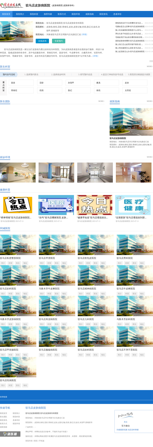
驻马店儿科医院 (86, 319)
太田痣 (128, 90)
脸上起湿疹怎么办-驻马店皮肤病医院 (130, 51)
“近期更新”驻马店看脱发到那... (130, 217)
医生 (18, 263)
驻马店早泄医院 (47, 258)
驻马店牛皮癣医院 (126, 288)
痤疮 (98, 90)
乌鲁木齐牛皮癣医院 (49, 288)
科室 (10, 263)
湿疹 (42, 83)
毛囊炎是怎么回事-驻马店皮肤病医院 (130, 27)
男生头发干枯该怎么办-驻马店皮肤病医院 (131, 34)
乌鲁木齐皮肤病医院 (10, 319)
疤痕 (42, 90)
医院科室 (34, 14)
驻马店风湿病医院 (48, 319)
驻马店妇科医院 (8, 288)
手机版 (41, 441)
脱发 (13, 83)
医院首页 (6, 14)
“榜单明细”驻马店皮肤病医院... (15, 217)
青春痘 (14, 90)
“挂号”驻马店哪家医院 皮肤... (53, 217)
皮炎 (127, 83)
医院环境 (76, 14)
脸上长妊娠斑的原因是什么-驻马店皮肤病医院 (133, 30)
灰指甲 (71, 83)
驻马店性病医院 (8, 380)
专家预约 (59, 41)
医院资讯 (103, 14)
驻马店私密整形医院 (10, 258)
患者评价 (117, 14)
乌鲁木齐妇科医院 (126, 319)
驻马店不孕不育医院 (127, 350)
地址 (25, 263)
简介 (3, 263)
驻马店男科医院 (125, 258)
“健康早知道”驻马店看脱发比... (92, 217)
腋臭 (98, 83)
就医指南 (90, 14)
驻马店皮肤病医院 (38, 5)
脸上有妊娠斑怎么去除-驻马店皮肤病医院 (131, 48)
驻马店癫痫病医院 (48, 350)
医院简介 (20, 14)
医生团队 (3, 417)
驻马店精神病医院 (87, 288)
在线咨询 (42, 41)
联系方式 (62, 14)
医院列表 (29, 441)
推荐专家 (48, 14)
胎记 (70, 90)
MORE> (150, 66)
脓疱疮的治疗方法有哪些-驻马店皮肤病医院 (132, 23)
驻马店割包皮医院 (87, 258)
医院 (36, 441)
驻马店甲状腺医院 (9, 350)
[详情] (84, 34)
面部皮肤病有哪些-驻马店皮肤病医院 (130, 41)
